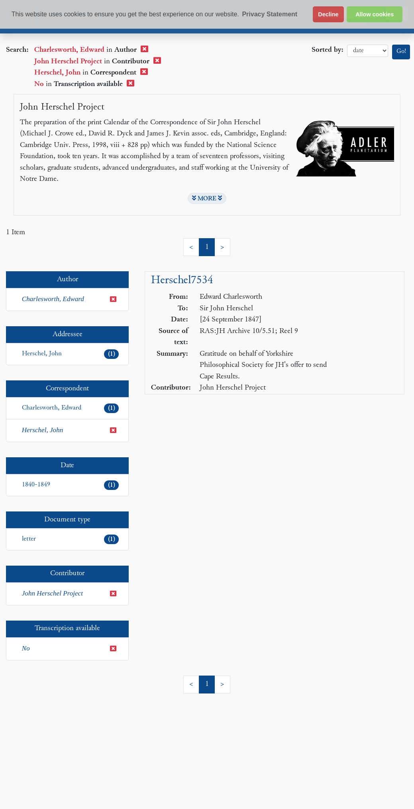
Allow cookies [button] (374, 14)
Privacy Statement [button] (269, 14)
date (367, 51)
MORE (207, 198)
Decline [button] (328, 14)
